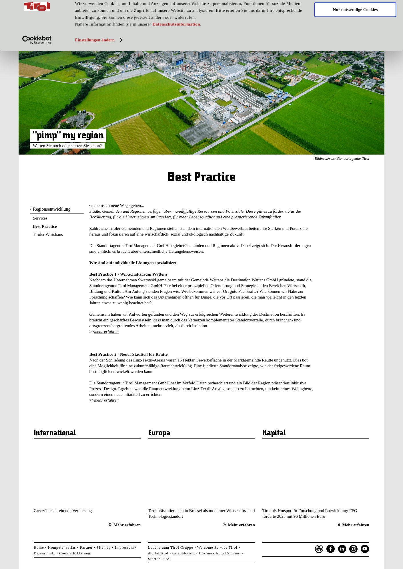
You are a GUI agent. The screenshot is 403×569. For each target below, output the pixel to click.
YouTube (365, 549)
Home (39, 547)
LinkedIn (342, 549)
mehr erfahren (106, 331)
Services (40, 218)
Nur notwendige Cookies (355, 31)
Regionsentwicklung (52, 209)
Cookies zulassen (355, 14)
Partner (86, 547)
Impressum (124, 547)
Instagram (353, 549)
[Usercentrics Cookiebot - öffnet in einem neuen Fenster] (37, 61)
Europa (159, 433)
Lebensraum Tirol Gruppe (170, 547)
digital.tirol (158, 553)
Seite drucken (319, 549)
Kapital (274, 433)
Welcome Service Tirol (217, 547)
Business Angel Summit (220, 553)
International (55, 433)
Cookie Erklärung (74, 553)
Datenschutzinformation (176, 45)
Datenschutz (44, 553)
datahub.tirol (183, 553)
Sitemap (104, 547)
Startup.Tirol (159, 559)
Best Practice (45, 226)
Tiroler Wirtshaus (48, 234)
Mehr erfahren (127, 525)
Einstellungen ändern (95, 61)
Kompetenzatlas (62, 547)
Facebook (330, 549)
